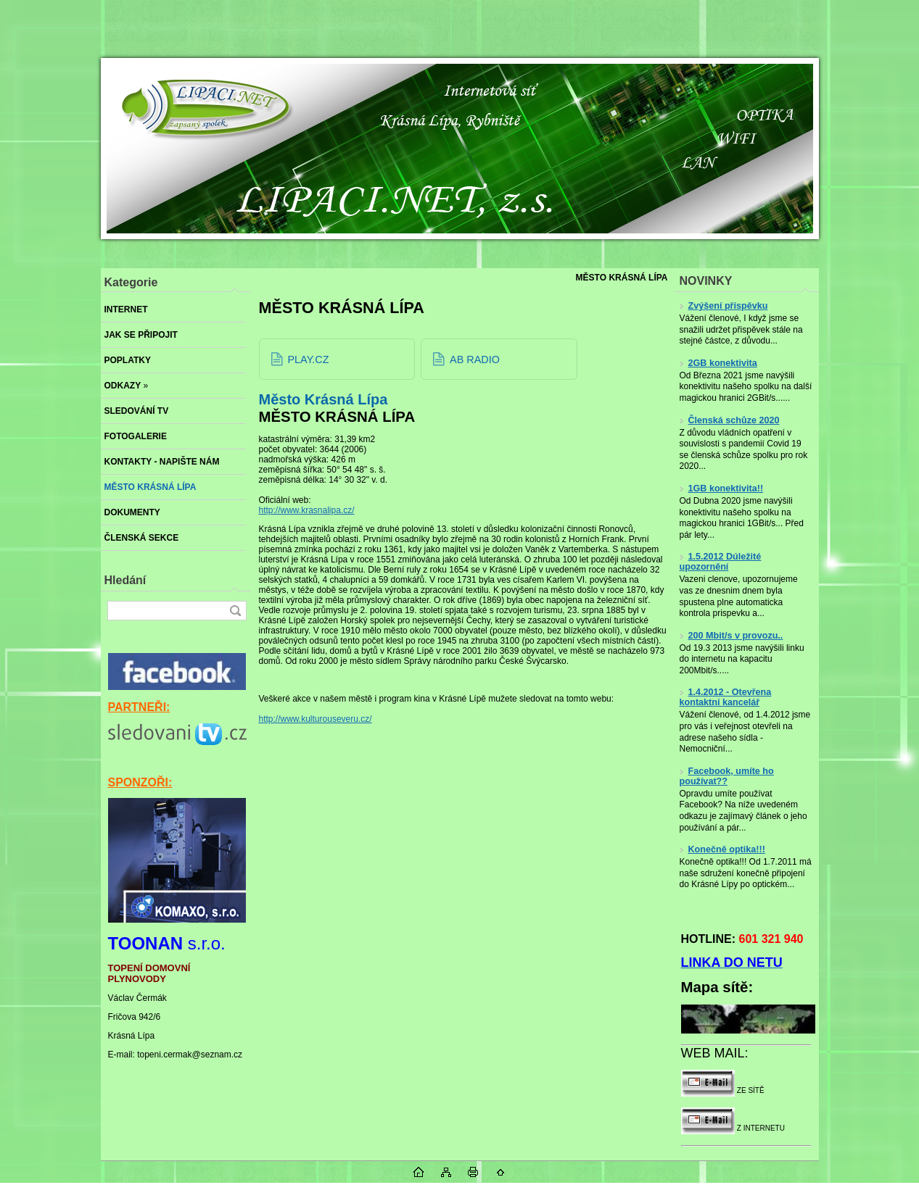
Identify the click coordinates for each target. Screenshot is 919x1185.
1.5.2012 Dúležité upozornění (721, 562)
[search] (235, 611)
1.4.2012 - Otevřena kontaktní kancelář (726, 697)
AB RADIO (475, 359)
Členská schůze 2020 (730, 420)
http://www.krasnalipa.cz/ (307, 510)
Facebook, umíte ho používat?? (727, 776)
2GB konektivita (718, 363)
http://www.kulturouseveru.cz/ (315, 719)
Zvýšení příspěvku (724, 306)
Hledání (125, 580)
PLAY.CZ (308, 359)
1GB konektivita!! (722, 488)
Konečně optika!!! (722, 849)
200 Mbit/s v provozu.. (731, 636)
